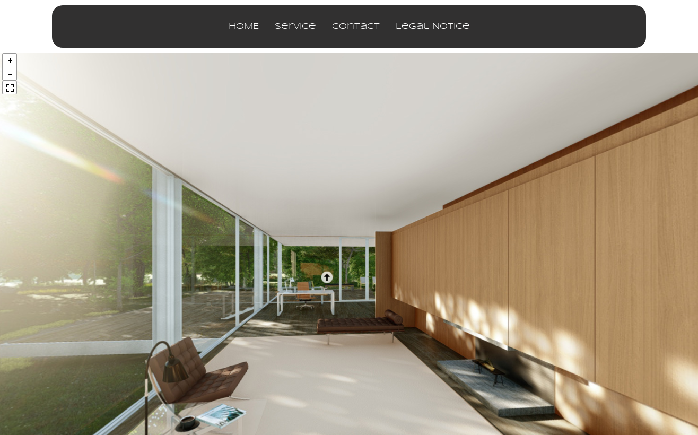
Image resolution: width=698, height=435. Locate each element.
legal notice (433, 26)
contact (356, 26)
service (295, 26)
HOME (244, 26)
